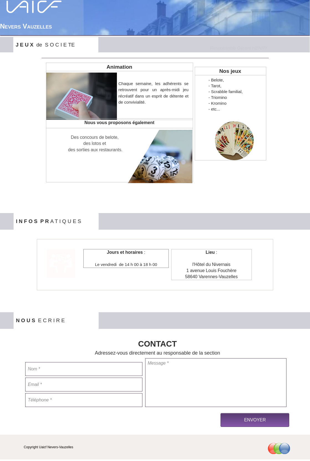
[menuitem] (210, 27)
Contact (286, 26)
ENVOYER (255, 420)
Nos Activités (246, 26)
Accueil (210, 26)
